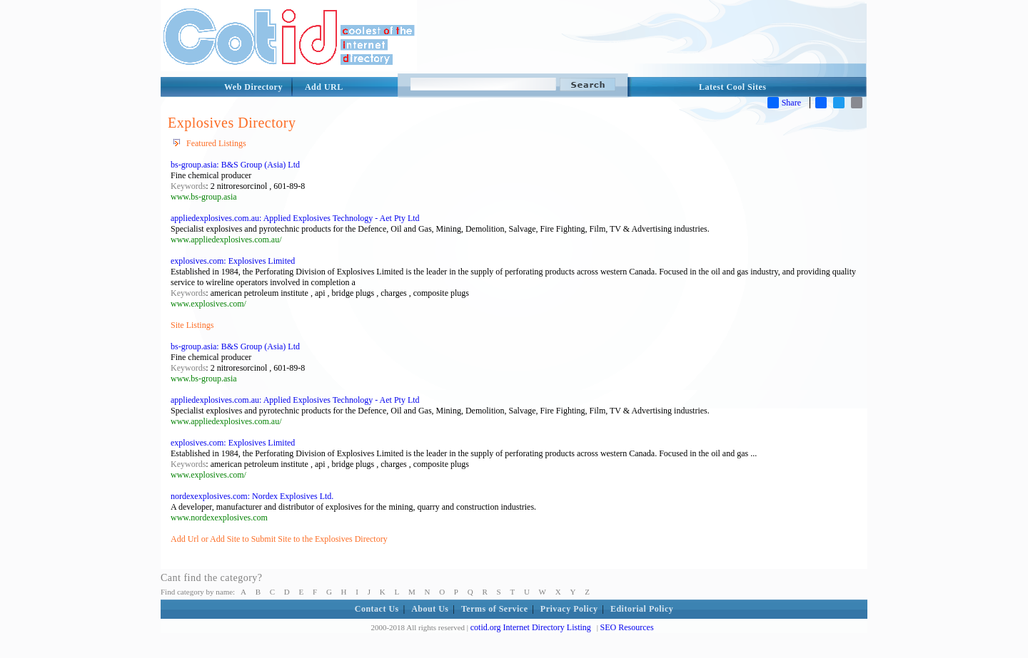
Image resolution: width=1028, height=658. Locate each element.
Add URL (324, 87)
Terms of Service (494, 609)
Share (784, 102)
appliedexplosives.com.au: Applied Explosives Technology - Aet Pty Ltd (295, 218)
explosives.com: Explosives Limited (233, 261)
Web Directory (253, 87)
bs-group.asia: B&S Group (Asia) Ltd (235, 165)
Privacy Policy (569, 609)
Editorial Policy (641, 609)
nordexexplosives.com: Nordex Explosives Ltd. (252, 496)
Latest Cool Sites (733, 87)
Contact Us (377, 609)
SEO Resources (627, 627)
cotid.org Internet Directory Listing (530, 627)
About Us (429, 609)
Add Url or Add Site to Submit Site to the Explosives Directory (279, 539)
